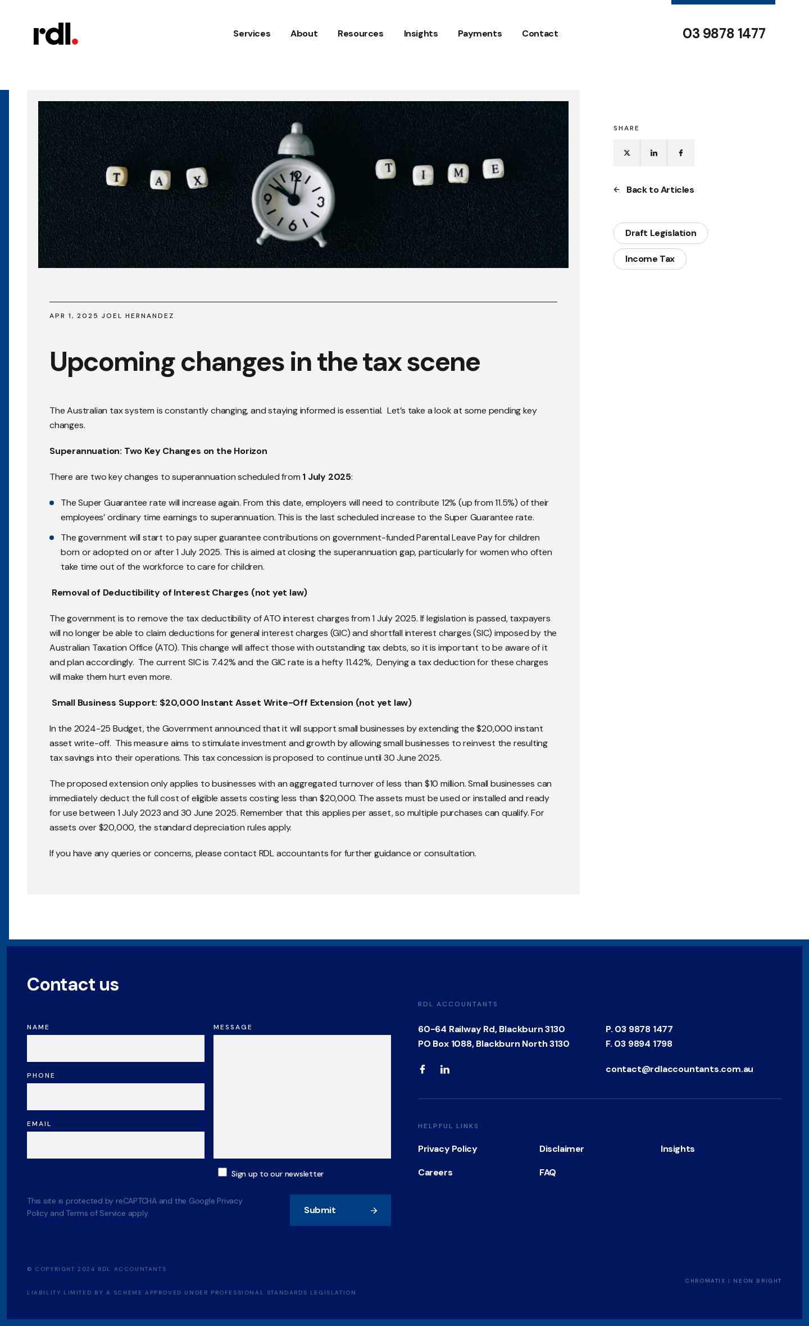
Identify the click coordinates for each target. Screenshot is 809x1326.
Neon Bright (757, 1280)
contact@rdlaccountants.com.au (679, 1069)
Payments (480, 33)
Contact (540, 33)
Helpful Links (448, 1125)
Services (251, 33)
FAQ (547, 1172)
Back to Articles (653, 190)
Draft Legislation (660, 233)
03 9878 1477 (724, 34)
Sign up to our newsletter (277, 1174)
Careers (435, 1172)
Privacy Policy (447, 1149)
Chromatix (705, 1280)
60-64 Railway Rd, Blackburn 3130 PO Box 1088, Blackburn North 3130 (493, 1036)
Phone (41, 1075)
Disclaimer (561, 1149)
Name (38, 1027)
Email (39, 1123)
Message (233, 1027)
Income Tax (650, 259)
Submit (341, 1210)
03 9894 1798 (643, 1044)
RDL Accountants (458, 1004)
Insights (421, 33)
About (303, 33)
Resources (360, 33)
